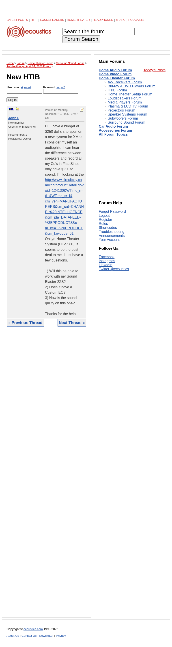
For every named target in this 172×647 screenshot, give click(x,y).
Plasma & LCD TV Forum (128, 106)
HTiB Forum (117, 90)
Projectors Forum (121, 110)
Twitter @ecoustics (114, 269)
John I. (13, 118)
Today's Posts (155, 70)
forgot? (60, 87)
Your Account (109, 240)
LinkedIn (105, 265)
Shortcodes (108, 228)
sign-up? (26, 87)
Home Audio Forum (115, 70)
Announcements (112, 236)
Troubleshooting (111, 232)
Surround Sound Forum (126, 122)
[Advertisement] (46, 475)
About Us (12, 635)
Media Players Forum (125, 102)
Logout (104, 215)
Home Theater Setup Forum (130, 94)
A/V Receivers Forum (125, 82)
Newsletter (46, 635)
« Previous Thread (25, 322)
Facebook (106, 257)
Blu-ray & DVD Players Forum (131, 86)
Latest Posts (17, 19)
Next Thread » (72, 322)
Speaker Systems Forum (127, 114)
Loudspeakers (52, 19)
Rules (103, 224)
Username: (24, 90)
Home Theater (78, 19)
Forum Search (81, 39)
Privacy (61, 635)
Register (105, 219)
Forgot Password (112, 211)
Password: (60, 90)
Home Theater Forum (117, 78)
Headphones (103, 19)
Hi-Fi (34, 19)
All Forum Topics (113, 134)
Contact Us (29, 635)
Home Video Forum (115, 74)
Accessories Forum (115, 130)
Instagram (107, 261)
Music (120, 19)
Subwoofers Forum (123, 118)
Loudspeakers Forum (125, 98)
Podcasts (136, 19)
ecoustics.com (33, 629)
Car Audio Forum (113, 126)
